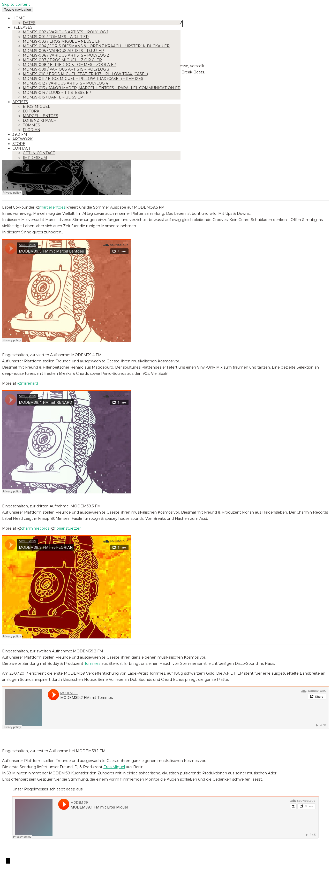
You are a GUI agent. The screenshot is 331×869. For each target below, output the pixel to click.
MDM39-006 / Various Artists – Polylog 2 (66, 55)
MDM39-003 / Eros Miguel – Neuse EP (62, 41)
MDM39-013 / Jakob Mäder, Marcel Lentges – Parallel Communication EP (101, 88)
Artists (20, 102)
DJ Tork (31, 111)
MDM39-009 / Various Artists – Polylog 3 (66, 69)
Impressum (35, 157)
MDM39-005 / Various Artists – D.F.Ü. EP (63, 50)
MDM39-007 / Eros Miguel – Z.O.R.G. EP (62, 60)
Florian (31, 129)
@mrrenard (27, 383)
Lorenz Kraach (40, 120)
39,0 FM (19, 134)
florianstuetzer (67, 528)
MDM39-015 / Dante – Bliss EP (53, 97)
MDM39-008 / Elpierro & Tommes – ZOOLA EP (69, 64)
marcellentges (52, 207)
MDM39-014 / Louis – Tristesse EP (57, 92)
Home (18, 18)
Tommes (31, 125)
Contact (21, 148)
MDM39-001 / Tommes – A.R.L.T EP (56, 36)
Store (18, 143)
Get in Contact (39, 153)
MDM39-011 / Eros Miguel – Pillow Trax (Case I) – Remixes (83, 78)
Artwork (22, 139)
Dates (29, 22)
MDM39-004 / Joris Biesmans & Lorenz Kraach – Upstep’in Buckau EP (96, 46)
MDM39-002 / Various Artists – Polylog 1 (65, 32)
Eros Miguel (36, 106)
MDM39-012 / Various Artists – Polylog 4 (65, 83)
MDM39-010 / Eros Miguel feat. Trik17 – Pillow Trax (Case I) (85, 74)
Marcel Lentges (40, 115)
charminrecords (35, 528)
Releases (22, 27)
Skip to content (16, 4)
